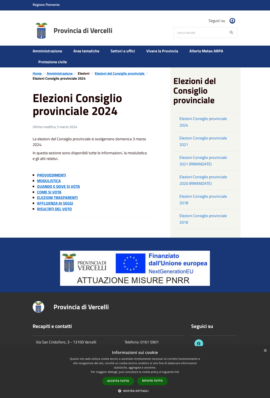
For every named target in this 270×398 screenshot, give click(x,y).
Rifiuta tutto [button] (152, 381)
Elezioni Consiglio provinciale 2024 (203, 122)
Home (37, 73)
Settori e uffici (123, 51)
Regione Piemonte (46, 4)
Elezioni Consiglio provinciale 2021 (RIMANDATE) (203, 160)
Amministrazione (47, 51)
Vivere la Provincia (162, 51)
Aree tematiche (86, 51)
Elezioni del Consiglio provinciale (120, 73)
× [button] (265, 350)
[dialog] (135, 372)
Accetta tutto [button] (118, 381)
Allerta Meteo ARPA (206, 51)
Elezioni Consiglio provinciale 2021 (203, 141)
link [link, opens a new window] (177, 372)
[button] (135, 391)
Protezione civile (52, 62)
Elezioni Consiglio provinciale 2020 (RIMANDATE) (203, 180)
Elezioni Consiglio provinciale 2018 (203, 199)
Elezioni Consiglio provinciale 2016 (203, 219)
